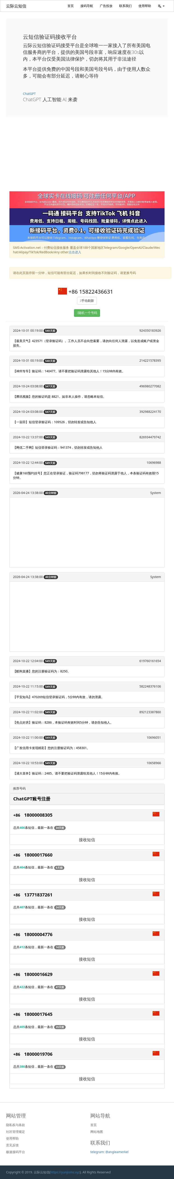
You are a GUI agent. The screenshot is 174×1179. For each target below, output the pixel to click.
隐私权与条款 (15, 1125)
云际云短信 (16, 6)
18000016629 (38, 974)
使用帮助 (144, 6)
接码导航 (86, 6)
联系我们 (125, 6)
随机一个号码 (87, 313)
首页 (70, 6)
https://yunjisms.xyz (65, 1172)
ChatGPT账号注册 (31, 799)
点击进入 (75, 252)
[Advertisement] (87, 157)
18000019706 (38, 1054)
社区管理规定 (15, 1131)
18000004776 (38, 934)
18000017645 (38, 1014)
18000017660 (38, 855)
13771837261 (38, 895)
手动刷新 (87, 300)
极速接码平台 (15, 1152)
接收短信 (87, 839)
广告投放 (106, 6)
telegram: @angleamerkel (109, 1152)
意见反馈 (12, 1145)
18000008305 (38, 815)
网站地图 (96, 1131)
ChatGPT (29, 93)
